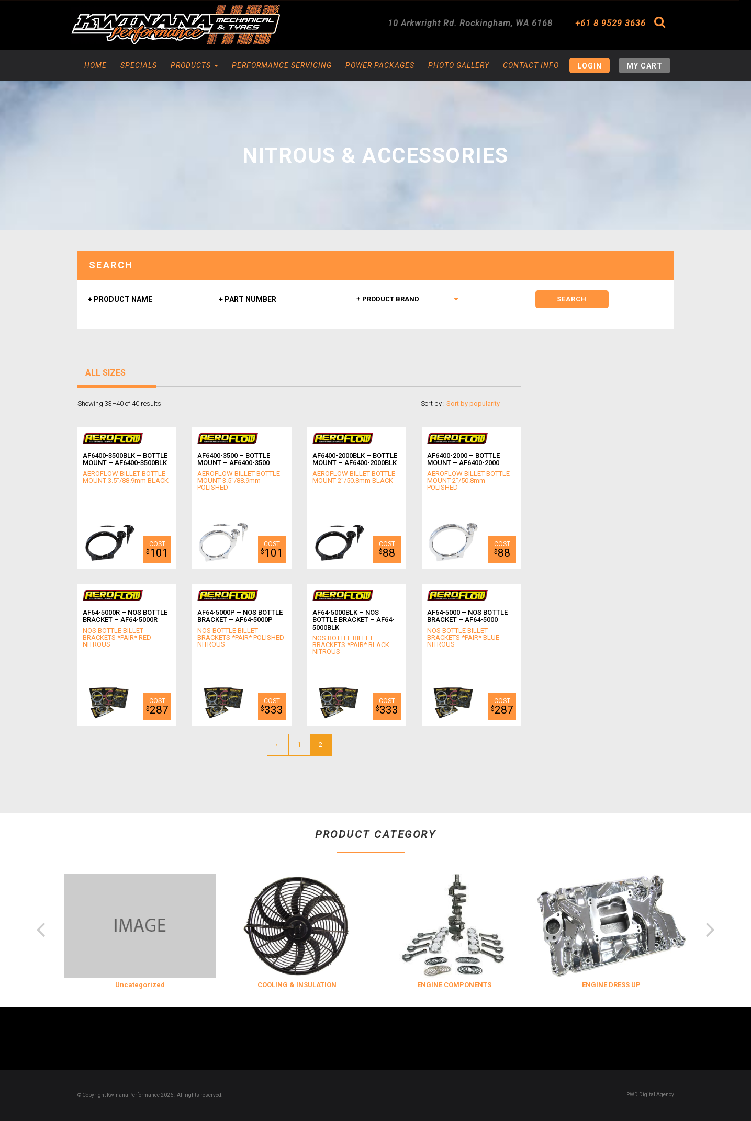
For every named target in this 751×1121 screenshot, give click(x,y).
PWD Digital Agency (650, 1094)
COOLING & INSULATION (297, 985)
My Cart (644, 66)
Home (95, 65)
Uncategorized (140, 985)
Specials (138, 65)
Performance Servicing (282, 65)
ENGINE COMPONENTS (454, 985)
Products (194, 65)
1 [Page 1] (299, 745)
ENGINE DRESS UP (611, 985)
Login (589, 66)
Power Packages (379, 65)
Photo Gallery (458, 65)
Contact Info (531, 65)
